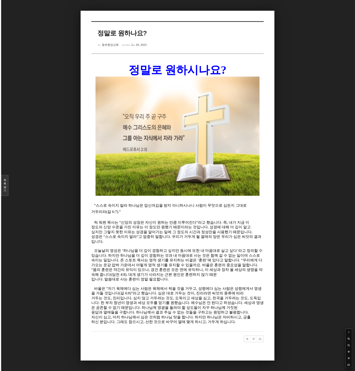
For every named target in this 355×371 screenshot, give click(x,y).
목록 (4, 185)
